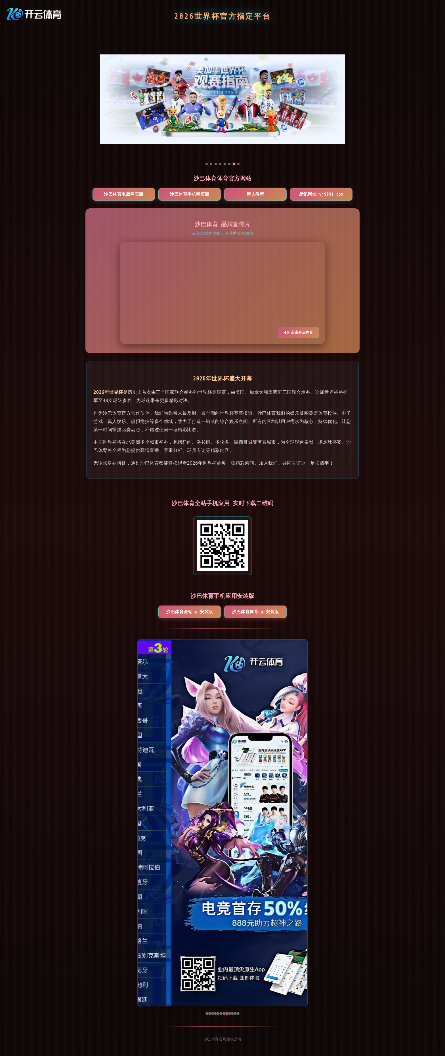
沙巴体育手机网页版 (189, 194)
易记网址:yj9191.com (321, 194)
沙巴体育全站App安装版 (189, 612)
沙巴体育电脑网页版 (124, 194)
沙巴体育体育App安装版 (255, 612)
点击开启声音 (298, 332)
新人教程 (255, 194)
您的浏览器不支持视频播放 (222, 293)
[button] (144, 823)
